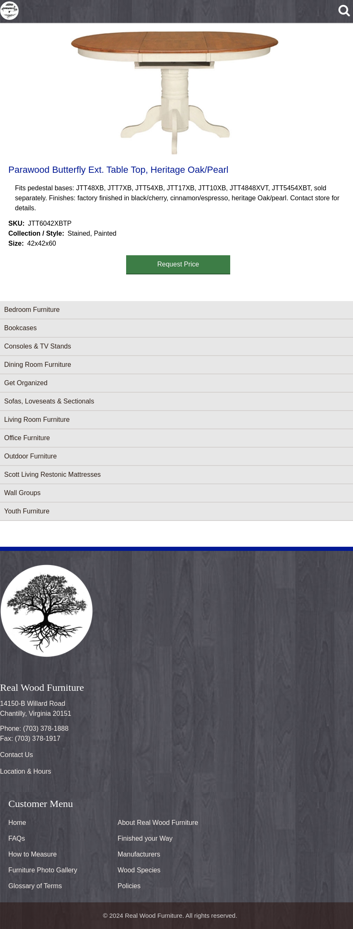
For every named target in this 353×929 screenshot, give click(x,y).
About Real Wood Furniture (158, 822)
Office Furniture (27, 437)
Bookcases (20, 327)
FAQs (16, 838)
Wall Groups (22, 492)
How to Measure (32, 854)
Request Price (178, 264)
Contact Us (16, 754)
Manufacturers (139, 854)
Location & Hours (25, 771)
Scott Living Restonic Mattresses (52, 474)
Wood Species (139, 870)
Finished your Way (145, 838)
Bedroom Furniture (32, 309)
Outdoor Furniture (30, 456)
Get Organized (25, 382)
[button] (175, 93)
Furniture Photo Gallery (42, 870)
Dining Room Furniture (37, 364)
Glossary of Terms (35, 885)
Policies (129, 885)
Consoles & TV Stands (37, 346)
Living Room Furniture (37, 419)
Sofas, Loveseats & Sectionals (49, 401)
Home (17, 822)
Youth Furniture (27, 511)
